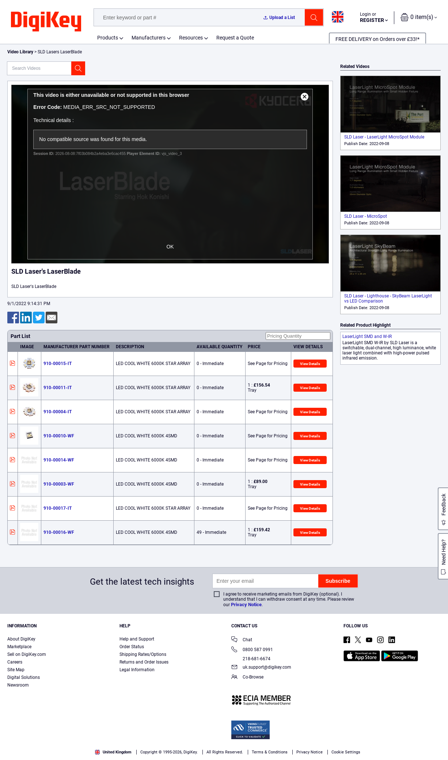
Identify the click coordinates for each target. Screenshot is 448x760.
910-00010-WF (58, 435)
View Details (310, 363)
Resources (191, 38)
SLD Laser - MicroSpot (365, 216)
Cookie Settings (345, 752)
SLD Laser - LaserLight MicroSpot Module (384, 137)
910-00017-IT (57, 508)
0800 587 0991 (252, 650)
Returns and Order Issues (143, 662)
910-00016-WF (58, 532)
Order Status (131, 646)
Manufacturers (149, 38)
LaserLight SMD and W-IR (367, 336)
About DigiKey (21, 639)
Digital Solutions (23, 677)
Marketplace (19, 646)
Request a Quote (235, 38)
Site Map (15, 669)
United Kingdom (113, 752)
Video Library (20, 51)
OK (170, 247)
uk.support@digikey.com (261, 667)
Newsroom (18, 685)
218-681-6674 (250, 658)
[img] (46, 22)
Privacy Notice (246, 604)
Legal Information (137, 669)
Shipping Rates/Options (142, 654)
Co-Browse (247, 677)
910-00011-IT (57, 387)
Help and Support (136, 639)
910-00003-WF (58, 484)
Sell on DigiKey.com (26, 654)
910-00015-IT (57, 363)
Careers (14, 662)
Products (107, 38)
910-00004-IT (57, 411)
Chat (241, 640)
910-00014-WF (58, 460)
